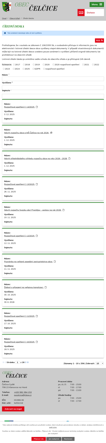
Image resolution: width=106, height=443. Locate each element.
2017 (17, 64)
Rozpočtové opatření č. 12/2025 (21, 235)
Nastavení (68, 439)
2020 (47, 64)
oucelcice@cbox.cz (22, 395)
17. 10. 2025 (10, 323)
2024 (17, 68)
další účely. (53, 427)
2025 (27, 68)
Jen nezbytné (54, 439)
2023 (7, 68)
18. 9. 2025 (9, 349)
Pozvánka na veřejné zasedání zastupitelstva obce (30, 261)
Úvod (4, 18)
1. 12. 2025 (9, 140)
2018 (27, 64)
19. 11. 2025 (10, 217)
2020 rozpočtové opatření (67, 64)
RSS (99, 40)
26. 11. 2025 (10, 191)
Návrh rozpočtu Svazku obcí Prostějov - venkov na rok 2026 (34, 210)
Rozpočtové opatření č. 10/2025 (21, 342)
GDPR (37, 68)
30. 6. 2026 (9, 302)
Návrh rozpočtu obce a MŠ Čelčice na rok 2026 (28, 132)
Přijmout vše (39, 439)
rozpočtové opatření (54, 68)
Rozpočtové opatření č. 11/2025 (21, 316)
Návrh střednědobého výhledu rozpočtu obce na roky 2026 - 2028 (37, 158)
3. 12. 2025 (9, 114)
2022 (96, 64)
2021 (86, 64)
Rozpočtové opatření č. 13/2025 (21, 184)
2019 (37, 64)
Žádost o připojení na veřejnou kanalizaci (25, 287)
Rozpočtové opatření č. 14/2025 (21, 107)
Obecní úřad (15, 18)
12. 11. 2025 (10, 243)
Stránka (11, 362)
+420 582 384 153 (23, 392)
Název (5, 75)
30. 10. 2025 (10, 294)
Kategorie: (7, 64)
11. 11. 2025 (10, 269)
